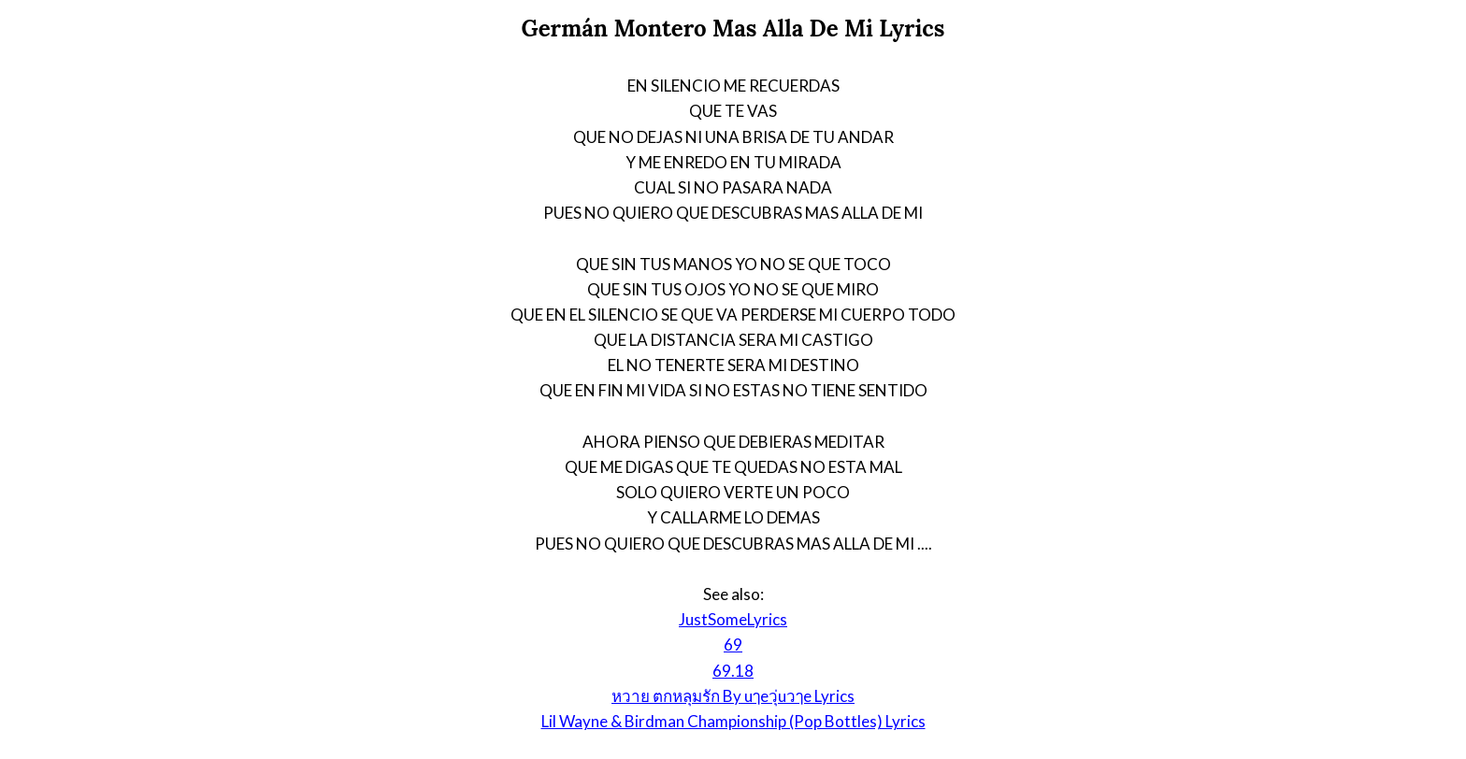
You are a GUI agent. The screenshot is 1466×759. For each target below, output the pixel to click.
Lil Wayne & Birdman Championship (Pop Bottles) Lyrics (733, 721)
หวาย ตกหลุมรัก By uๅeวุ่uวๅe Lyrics (733, 696)
